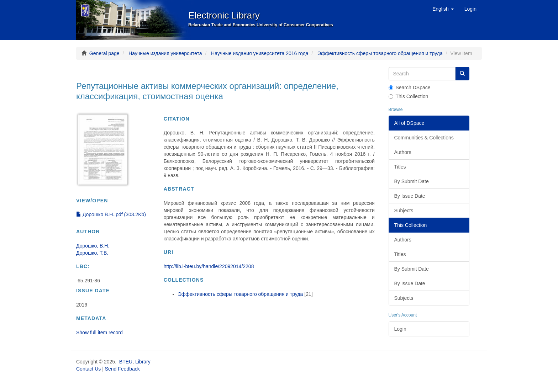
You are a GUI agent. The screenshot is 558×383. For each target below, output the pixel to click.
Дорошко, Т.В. (92, 253)
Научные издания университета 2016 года (259, 53)
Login (400, 329)
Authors (402, 152)
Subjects (404, 210)
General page (104, 53)
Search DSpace (410, 87)
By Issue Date (409, 196)
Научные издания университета (165, 53)
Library (143, 362)
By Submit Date (411, 181)
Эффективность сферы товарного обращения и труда (380, 53)
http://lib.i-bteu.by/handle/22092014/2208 (209, 266)
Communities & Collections (424, 137)
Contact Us (88, 369)
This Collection (408, 96)
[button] (443, 9)
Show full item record (99, 332)
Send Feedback (122, 369)
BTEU (125, 362)
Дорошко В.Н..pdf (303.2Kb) (111, 214)
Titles (400, 167)
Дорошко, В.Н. (92, 246)
